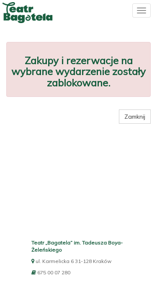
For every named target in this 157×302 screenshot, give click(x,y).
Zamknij (134, 116)
